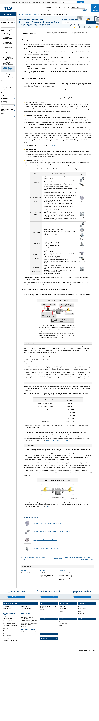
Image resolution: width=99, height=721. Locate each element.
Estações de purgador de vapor (9, 618)
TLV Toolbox (61, 611)
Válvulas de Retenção (7, 635)
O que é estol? (51, 145)
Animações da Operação (26, 608)
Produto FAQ (23, 610)
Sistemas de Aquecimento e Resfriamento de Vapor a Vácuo (29, 618)
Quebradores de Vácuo (7, 638)
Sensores (4, 632)
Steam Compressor (25, 626)
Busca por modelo (6, 606)
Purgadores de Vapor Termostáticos (45, 540)
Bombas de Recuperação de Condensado (29, 621)
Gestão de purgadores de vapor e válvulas (29, 631)
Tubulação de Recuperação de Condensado (56, 440)
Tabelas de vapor (62, 570)
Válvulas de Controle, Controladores (10, 625)
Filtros (4, 630)
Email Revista (24, 570)
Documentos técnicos (25, 606)
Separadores (5, 628)
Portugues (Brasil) (75, 7)
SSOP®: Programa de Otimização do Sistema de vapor (48, 607)
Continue (81, 2)
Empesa (79, 610)
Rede (79, 606)
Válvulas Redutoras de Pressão (9, 623)
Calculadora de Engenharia (64, 610)
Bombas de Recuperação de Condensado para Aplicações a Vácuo (29, 624)
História (79, 611)
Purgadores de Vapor (7, 616)
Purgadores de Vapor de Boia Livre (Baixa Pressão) (50, 523)
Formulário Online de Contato (64, 621)
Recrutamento (81, 613)
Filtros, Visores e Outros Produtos (9, 643)
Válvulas (4, 633)
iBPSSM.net (42, 609)
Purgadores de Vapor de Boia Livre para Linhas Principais (52, 531)
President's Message (82, 608)
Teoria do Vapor (62, 606)
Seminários (42, 570)
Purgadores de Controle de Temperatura (46, 548)
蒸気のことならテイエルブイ (8, 8)
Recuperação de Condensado (8, 620)
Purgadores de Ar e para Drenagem (10, 640)
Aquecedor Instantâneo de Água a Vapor (29, 620)
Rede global (61, 625)
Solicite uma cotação (63, 623)
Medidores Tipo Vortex (7, 627)
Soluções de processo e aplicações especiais (29, 615)
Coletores (5, 642)
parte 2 (47, 506)
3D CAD (4, 610)
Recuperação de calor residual (8, 621)
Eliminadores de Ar (6, 637)
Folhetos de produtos (7, 608)
